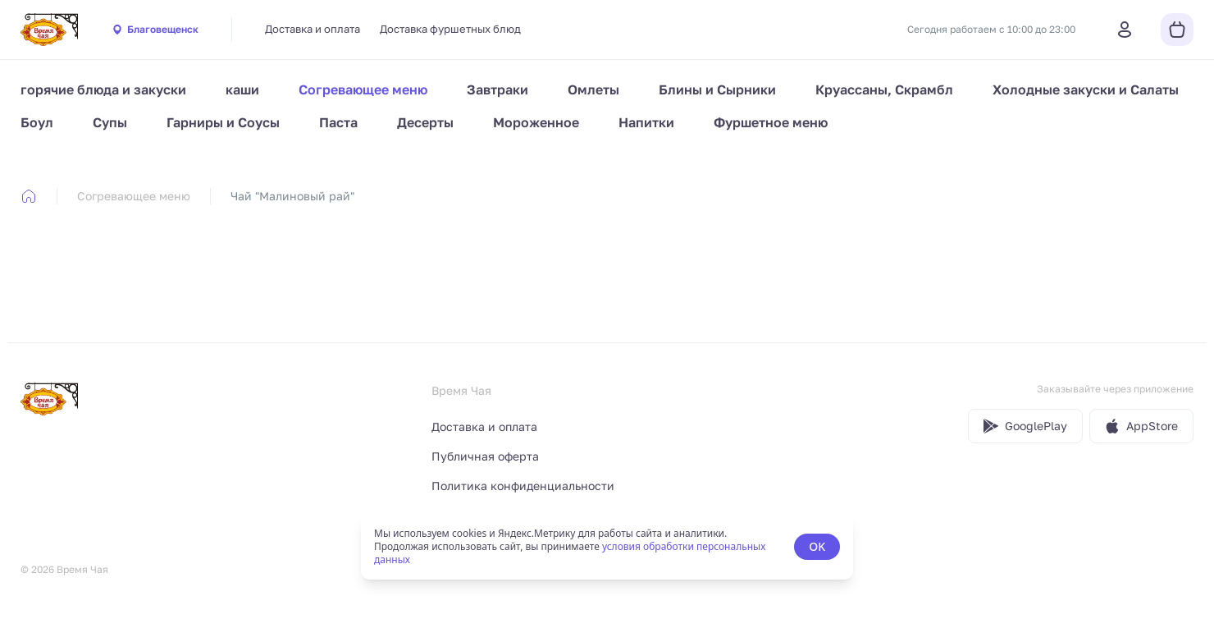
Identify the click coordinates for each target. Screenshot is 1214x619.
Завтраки (497, 89)
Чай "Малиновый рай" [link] (292, 196)
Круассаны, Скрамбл (884, 89)
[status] (607, 547)
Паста (338, 122)
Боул (37, 122)
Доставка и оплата (312, 28)
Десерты (425, 122)
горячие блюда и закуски (103, 89)
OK (817, 546)
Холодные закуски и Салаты (1086, 89)
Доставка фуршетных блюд (450, 28)
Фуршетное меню (771, 122)
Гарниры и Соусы (223, 122)
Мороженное (536, 122)
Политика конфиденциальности (522, 486)
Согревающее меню (363, 89)
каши (242, 89)
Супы (110, 122)
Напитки (646, 122)
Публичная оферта (485, 456)
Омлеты (593, 89)
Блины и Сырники (717, 89)
